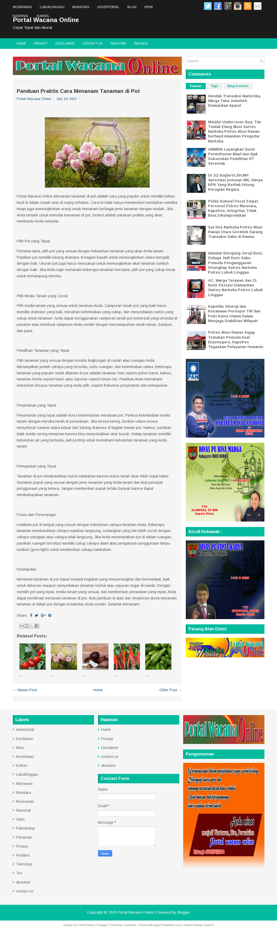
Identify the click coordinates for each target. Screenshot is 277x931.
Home (21, 43)
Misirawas (24, 783)
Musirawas (22, 7)
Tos (19, 873)
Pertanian (24, 837)
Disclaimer (64, 43)
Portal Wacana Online (136, 912)
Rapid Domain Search (199, 925)
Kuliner (22, 765)
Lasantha (129, 925)
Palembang (25, 828)
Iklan (131, 7)
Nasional (21, 16)
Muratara (81, 7)
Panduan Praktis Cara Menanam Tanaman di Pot (78, 91)
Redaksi (141, 43)
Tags (214, 86)
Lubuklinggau (52, 7)
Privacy (41, 43)
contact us (93, 43)
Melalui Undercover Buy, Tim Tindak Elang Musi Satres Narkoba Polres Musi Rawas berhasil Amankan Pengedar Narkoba (234, 131)
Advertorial (108, 7)
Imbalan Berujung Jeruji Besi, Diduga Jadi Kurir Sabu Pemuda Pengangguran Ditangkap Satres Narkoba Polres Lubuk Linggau (235, 262)
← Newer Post (25, 690)
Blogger (183, 912)
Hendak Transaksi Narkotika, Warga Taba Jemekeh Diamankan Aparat (234, 101)
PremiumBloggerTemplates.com (160, 925)
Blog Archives (237, 86)
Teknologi (24, 864)
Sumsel (42, 16)
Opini (148, 7)
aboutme (118, 43)
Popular (196, 86)
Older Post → (170, 690)
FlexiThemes (86, 925)
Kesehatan (25, 756)
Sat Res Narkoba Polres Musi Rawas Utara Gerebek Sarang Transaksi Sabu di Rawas (235, 232)
